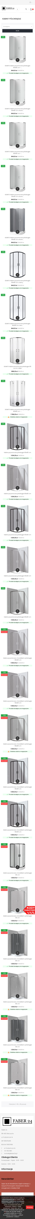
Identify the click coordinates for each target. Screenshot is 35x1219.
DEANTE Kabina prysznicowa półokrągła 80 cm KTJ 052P (17, 367)
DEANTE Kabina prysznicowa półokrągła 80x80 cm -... (17, 67)
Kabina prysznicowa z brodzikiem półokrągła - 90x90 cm (17, 702)
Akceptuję (30, 1207)
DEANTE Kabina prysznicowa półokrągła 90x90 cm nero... (17, 324)
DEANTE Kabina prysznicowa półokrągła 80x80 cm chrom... (17, 110)
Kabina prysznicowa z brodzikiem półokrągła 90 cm (17, 874)
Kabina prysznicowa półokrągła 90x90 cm (17, 535)
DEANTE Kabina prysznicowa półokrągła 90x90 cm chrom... (17, 195)
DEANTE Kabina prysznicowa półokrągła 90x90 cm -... (17, 152)
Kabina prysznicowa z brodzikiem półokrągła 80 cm (17, 960)
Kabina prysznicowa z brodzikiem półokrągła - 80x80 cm (17, 659)
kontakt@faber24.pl (10, 1153)
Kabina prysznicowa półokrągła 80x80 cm (17, 452)
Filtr (17, 31)
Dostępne (17, 26)
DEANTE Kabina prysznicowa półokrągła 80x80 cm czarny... (17, 281)
